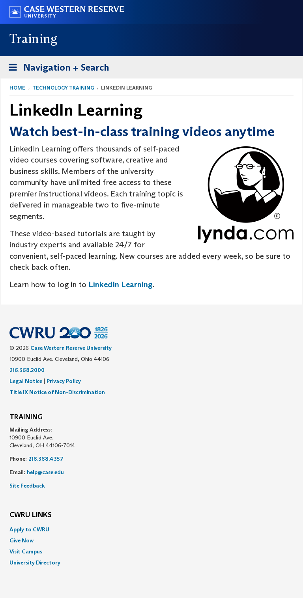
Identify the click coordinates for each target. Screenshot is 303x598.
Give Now (21, 540)
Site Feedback (27, 485)
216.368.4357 (46, 458)
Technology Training (63, 88)
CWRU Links (30, 515)
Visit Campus (25, 551)
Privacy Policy (64, 381)
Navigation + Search (56, 68)
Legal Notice (25, 381)
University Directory (34, 562)
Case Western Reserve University (71, 347)
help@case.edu (45, 472)
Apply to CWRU (29, 529)
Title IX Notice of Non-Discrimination (57, 392)
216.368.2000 (27, 370)
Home (17, 88)
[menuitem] (151, 529)
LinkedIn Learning (120, 284)
